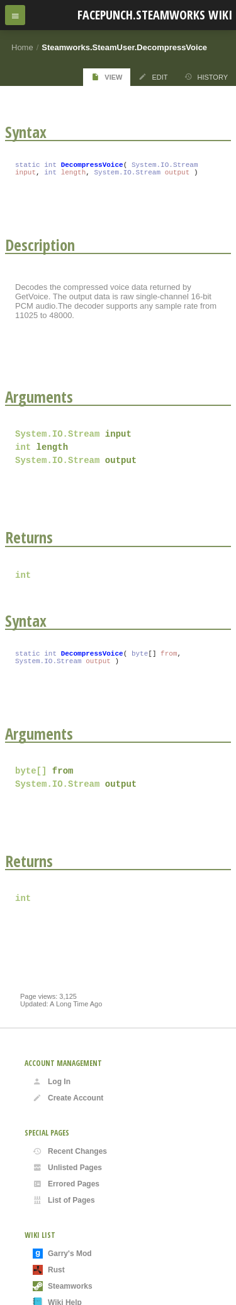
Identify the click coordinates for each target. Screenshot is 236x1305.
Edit (152, 77)
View (106, 77)
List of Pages (64, 1200)
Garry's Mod (62, 1254)
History (206, 77)
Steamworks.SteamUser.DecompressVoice (124, 47)
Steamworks (63, 1286)
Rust (49, 1270)
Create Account (68, 1098)
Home (22, 47)
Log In (51, 1082)
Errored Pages (66, 1184)
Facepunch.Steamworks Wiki (154, 14)
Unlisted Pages (67, 1168)
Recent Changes (70, 1151)
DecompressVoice (92, 166)
